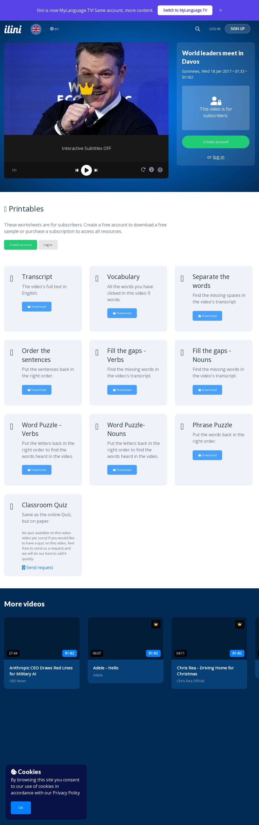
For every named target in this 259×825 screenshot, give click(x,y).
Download (36, 306)
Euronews (190, 71)
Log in (48, 245)
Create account (215, 141)
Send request (37, 567)
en (54, 28)
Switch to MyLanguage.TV (185, 10)
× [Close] (220, 10)
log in (218, 157)
